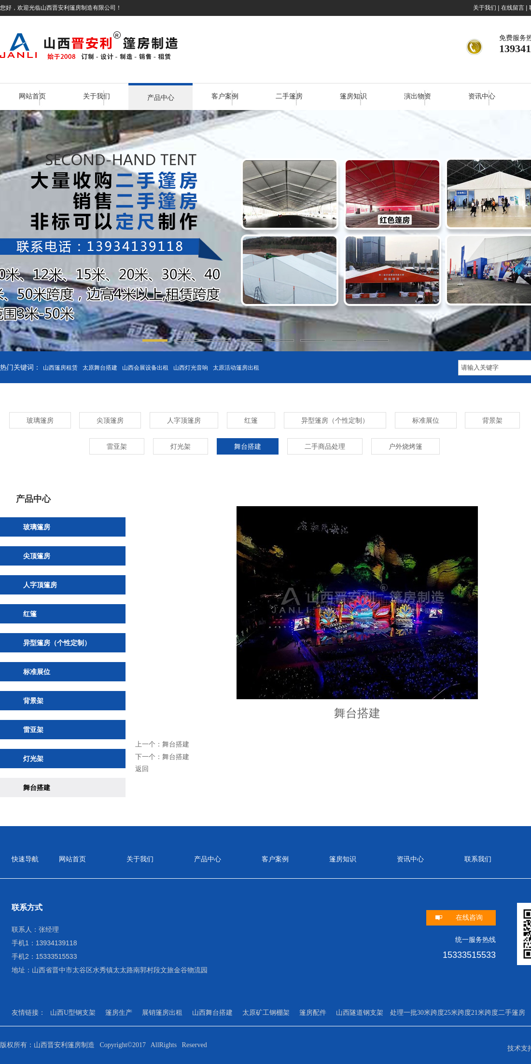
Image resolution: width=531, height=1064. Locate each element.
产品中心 (160, 97)
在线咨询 (469, 917)
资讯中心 (481, 96)
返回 (142, 769)
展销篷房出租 (162, 1012)
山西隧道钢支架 (359, 1012)
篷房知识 (353, 96)
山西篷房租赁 (60, 367)
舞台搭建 (175, 744)
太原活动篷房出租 (236, 367)
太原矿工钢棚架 (266, 1012)
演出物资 (417, 96)
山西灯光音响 (190, 367)
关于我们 (484, 7)
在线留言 (512, 7)
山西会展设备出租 (145, 367)
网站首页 (32, 96)
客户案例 (224, 96)
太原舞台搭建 (100, 367)
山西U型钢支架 (73, 1012)
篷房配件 (312, 1012)
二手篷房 (289, 96)
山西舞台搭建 (212, 1012)
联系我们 (477, 859)
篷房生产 (118, 1012)
